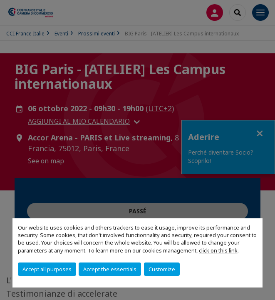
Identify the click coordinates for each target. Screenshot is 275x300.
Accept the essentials (109, 269)
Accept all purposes (47, 269)
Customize (162, 269)
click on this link (218, 250)
